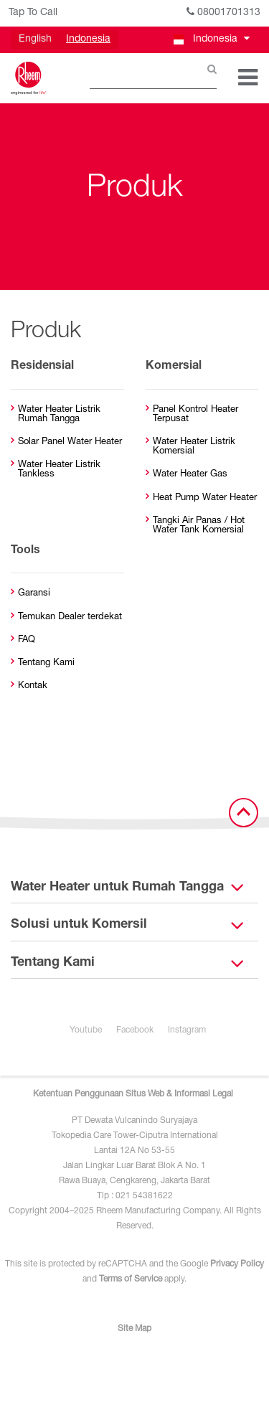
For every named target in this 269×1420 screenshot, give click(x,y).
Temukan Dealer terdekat (70, 617)
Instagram (187, 1030)
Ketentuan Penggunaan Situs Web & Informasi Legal (133, 1094)
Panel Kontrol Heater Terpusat (195, 414)
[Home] (29, 78)
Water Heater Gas (190, 474)
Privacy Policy (237, 1264)
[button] (210, 40)
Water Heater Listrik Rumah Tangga (59, 414)
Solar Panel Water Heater (70, 442)
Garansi (34, 593)
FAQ (26, 640)
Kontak (32, 686)
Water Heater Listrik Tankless (59, 470)
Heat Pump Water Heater (205, 498)
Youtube (86, 1030)
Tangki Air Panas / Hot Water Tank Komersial (199, 526)
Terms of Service (130, 1279)
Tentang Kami (46, 663)
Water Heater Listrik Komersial (194, 447)
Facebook (135, 1030)
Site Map (134, 1329)
